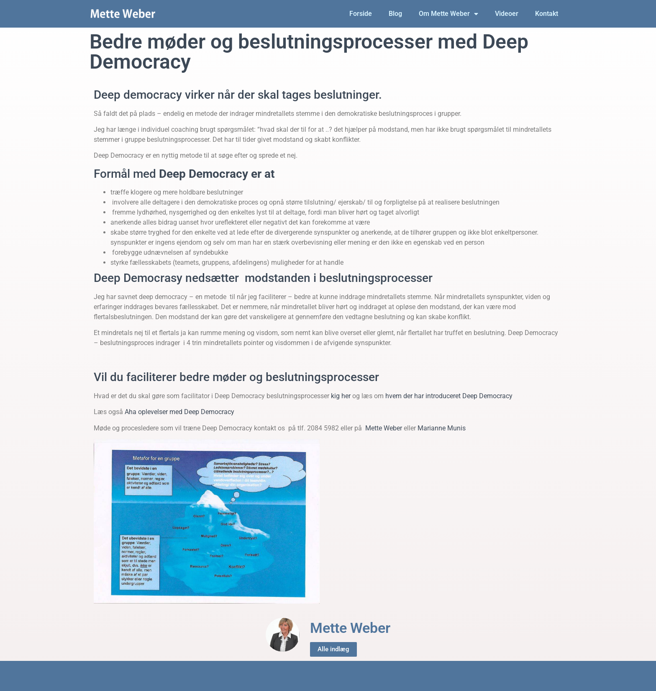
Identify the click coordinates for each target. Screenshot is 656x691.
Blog (395, 14)
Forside (360, 14)
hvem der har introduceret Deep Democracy (448, 396)
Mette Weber (384, 428)
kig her (341, 396)
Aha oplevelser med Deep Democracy (179, 412)
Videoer (506, 14)
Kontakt (546, 14)
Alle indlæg (333, 649)
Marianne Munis (442, 428)
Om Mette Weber (448, 13)
